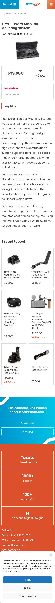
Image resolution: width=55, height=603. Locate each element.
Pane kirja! (27, 432)
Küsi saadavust (11, 94)
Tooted (9, 4)
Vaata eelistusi (27, 596)
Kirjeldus (10, 106)
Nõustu (27, 579)
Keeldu (27, 587)
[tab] (27, 106)
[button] (50, 555)
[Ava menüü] (51, 4)
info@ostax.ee (10, 550)
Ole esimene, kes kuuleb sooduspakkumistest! (27, 410)
